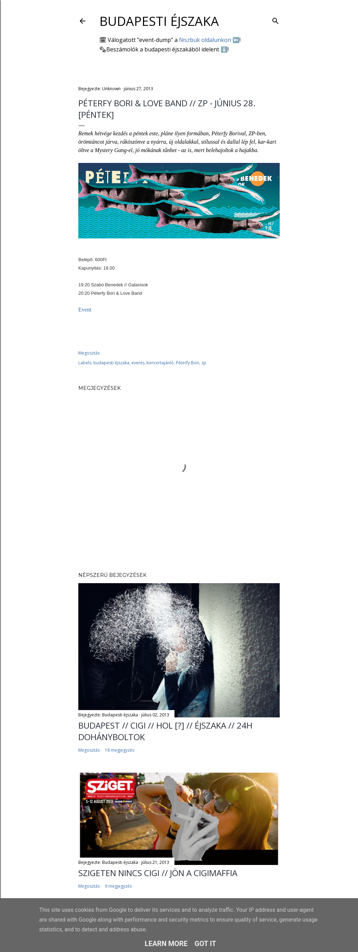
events (137, 363)
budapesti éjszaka (111, 363)
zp (203, 363)
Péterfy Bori (187, 363)
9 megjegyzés (118, 886)
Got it (205, 943)
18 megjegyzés (119, 750)
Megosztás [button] (89, 353)
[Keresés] (275, 19)
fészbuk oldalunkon (205, 40)
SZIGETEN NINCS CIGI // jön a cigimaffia (157, 873)
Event (85, 310)
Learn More (166, 943)
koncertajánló (160, 363)
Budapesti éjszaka (159, 21)
